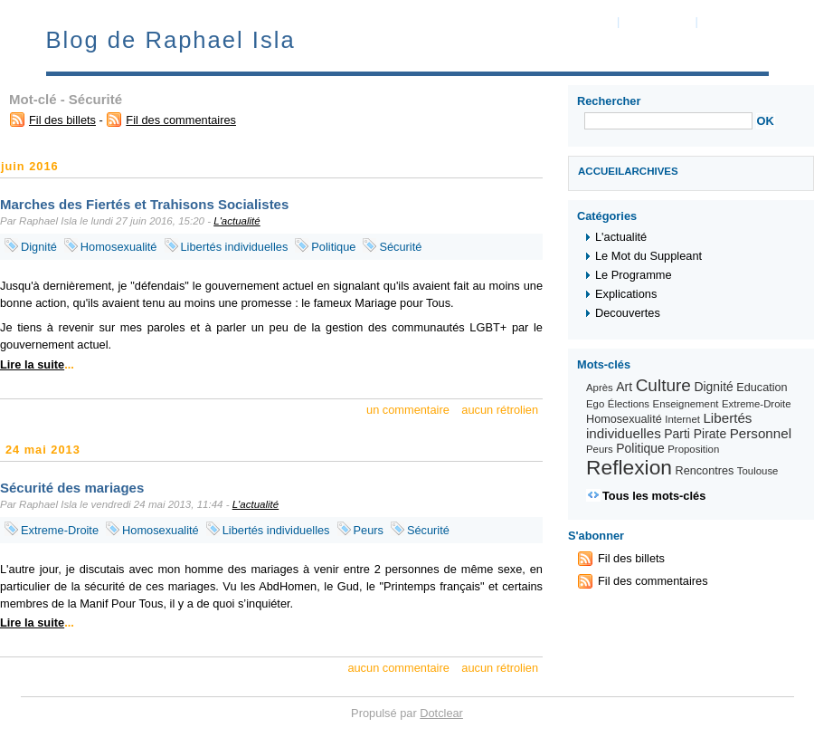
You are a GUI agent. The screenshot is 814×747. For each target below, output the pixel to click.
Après (599, 387)
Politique (333, 247)
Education (761, 387)
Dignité (39, 247)
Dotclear (441, 713)
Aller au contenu (572, 21)
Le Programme (633, 275)
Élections (628, 403)
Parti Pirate (695, 433)
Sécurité (400, 247)
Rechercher (608, 101)
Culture (663, 385)
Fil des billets (62, 120)
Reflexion (629, 467)
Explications (626, 294)
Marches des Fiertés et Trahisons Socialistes (144, 204)
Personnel (760, 433)
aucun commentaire (398, 668)
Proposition (693, 449)
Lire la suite (32, 364)
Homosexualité (118, 247)
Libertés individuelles (235, 247)
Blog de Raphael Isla (171, 40)
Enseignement (686, 403)
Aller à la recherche (750, 21)
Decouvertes (627, 313)
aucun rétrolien (499, 410)
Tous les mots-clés (653, 496)
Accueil (601, 171)
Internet (682, 419)
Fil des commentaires (181, 120)
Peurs (368, 530)
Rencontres (705, 470)
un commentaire (408, 410)
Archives (651, 171)
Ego (595, 403)
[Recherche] (668, 120)
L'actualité (236, 220)
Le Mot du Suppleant (648, 256)
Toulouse (758, 470)
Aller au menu (657, 21)
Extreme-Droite (60, 530)
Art (624, 386)
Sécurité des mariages (72, 487)
